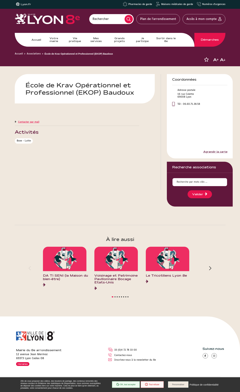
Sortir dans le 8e (166, 39)
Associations (34, 54)
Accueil (36, 39)
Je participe (142, 39)
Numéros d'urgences (213, 4)
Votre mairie (54, 39)
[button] (206, 59)
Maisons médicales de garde (177, 4)
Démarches (210, 39)
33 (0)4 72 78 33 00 (125, 350)
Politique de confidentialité (204, 384)
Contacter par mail (28, 122)
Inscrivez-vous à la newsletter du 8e (135, 360)
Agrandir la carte (215, 151)
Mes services (96, 39)
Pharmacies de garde (140, 4)
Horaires (23, 364)
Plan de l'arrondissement (158, 19)
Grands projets (119, 39)
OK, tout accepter (126, 384)
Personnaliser (178, 384)
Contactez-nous (123, 355)
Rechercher (101, 19)
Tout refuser (152, 384)
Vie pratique (75, 39)
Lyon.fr (26, 4)
